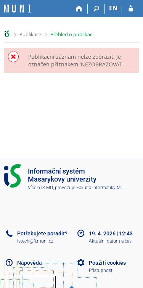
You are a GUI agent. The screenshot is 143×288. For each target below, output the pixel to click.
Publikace (30, 34)
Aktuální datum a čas (110, 241)
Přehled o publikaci (71, 34)
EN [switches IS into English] (113, 8)
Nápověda (29, 263)
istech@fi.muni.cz (35, 241)
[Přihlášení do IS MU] (130, 9)
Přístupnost (100, 270)
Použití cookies (107, 263)
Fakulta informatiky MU (100, 187)
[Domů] (79, 9)
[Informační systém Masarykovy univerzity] (17, 8)
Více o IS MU (40, 187)
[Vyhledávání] (96, 9)
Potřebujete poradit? (42, 233)
